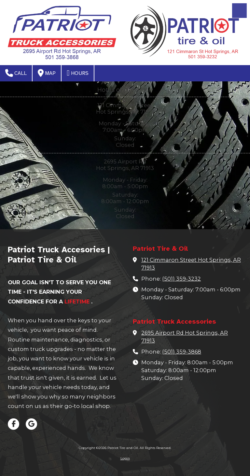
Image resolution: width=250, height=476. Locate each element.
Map (47, 73)
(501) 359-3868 (181, 351)
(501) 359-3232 (181, 278)
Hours (78, 73)
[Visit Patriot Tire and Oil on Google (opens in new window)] (31, 424)
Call (16, 73)
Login (125, 458)
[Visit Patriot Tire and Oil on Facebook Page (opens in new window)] (13, 424)
